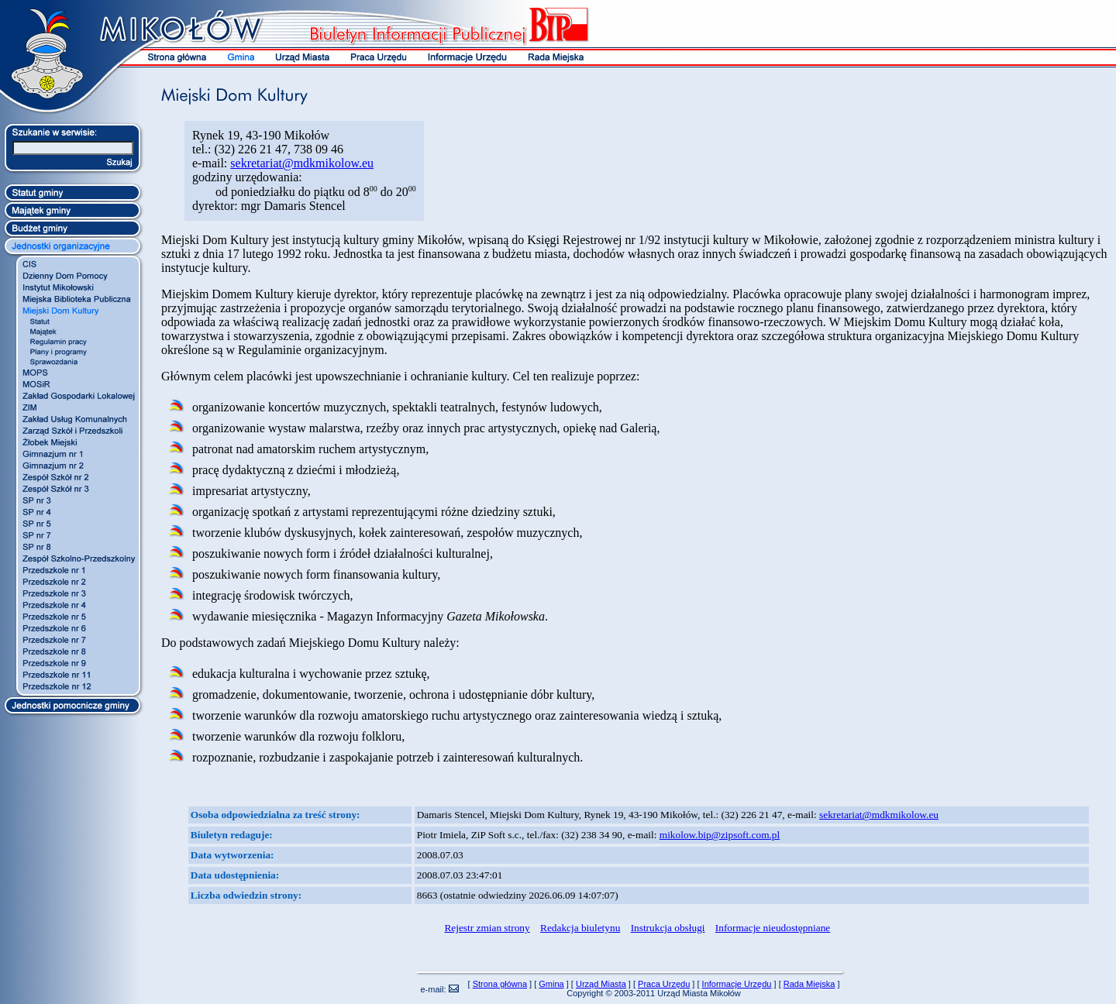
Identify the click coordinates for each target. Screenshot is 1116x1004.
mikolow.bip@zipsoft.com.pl (720, 835)
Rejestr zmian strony (486, 928)
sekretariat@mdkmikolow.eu (302, 163)
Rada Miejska (809, 984)
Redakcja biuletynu (580, 928)
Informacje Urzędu (737, 984)
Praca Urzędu (664, 984)
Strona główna (500, 984)
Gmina (551, 984)
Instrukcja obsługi (668, 928)
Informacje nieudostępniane (772, 928)
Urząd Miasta (601, 984)
